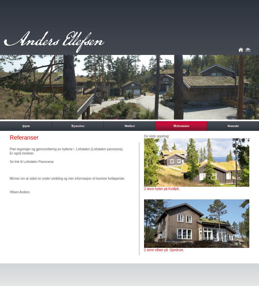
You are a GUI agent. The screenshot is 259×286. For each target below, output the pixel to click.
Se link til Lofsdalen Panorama (31, 162)
